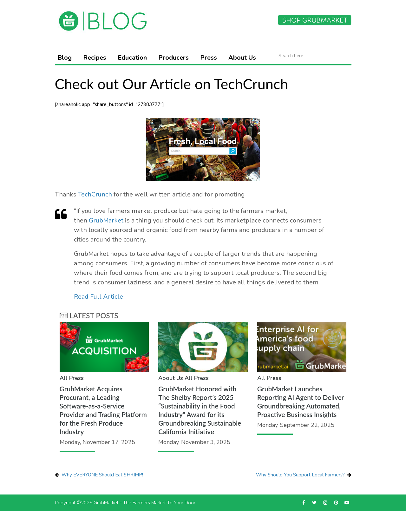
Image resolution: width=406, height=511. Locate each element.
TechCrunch (95, 194)
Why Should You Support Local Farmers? (300, 475)
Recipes (94, 57)
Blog (64, 57)
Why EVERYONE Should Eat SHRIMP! (102, 475)
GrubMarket (106, 220)
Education (132, 57)
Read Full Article (98, 296)
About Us (242, 57)
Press (208, 57)
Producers (173, 57)
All (64, 378)
